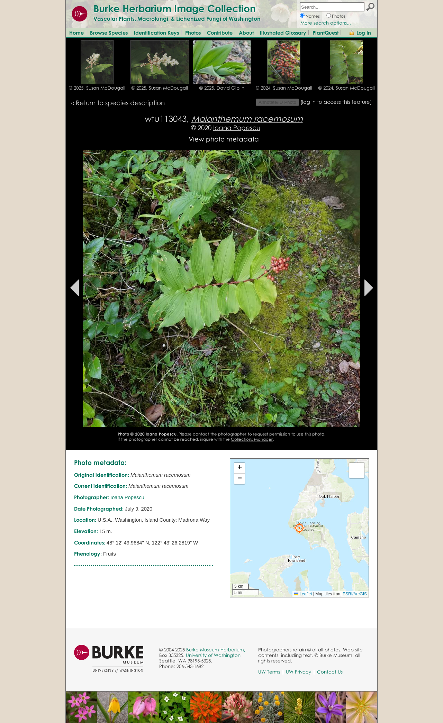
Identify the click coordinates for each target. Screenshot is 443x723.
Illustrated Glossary (283, 32)
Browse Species (109, 32)
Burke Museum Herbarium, (215, 649)
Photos (338, 16)
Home (76, 32)
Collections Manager (252, 439)
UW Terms (269, 672)
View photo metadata (224, 139)
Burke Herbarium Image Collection (174, 8)
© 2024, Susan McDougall (284, 88)
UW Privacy (298, 672)
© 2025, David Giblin (221, 88)
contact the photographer (219, 434)
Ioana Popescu (236, 127)
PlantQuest (325, 32)
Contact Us (330, 672)
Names (313, 16)
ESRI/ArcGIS (355, 594)
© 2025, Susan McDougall (97, 88)
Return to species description (120, 103)
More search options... (325, 23)
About (246, 32)
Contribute (220, 32)
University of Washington (213, 655)
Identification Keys (156, 32)
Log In (363, 32)
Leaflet (303, 594)
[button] (299, 527)
